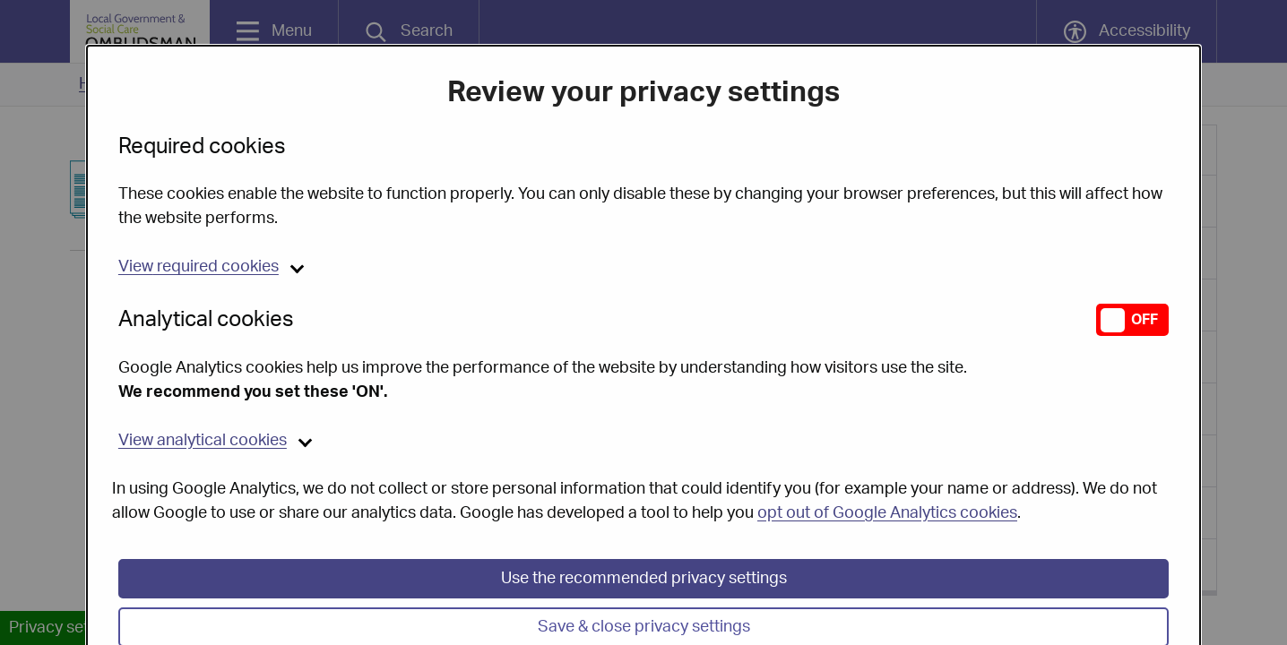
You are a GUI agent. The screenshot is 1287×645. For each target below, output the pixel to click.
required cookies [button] (198, 249)
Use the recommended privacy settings (644, 561)
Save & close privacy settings (644, 609)
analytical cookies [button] (202, 423)
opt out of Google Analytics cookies (887, 495)
